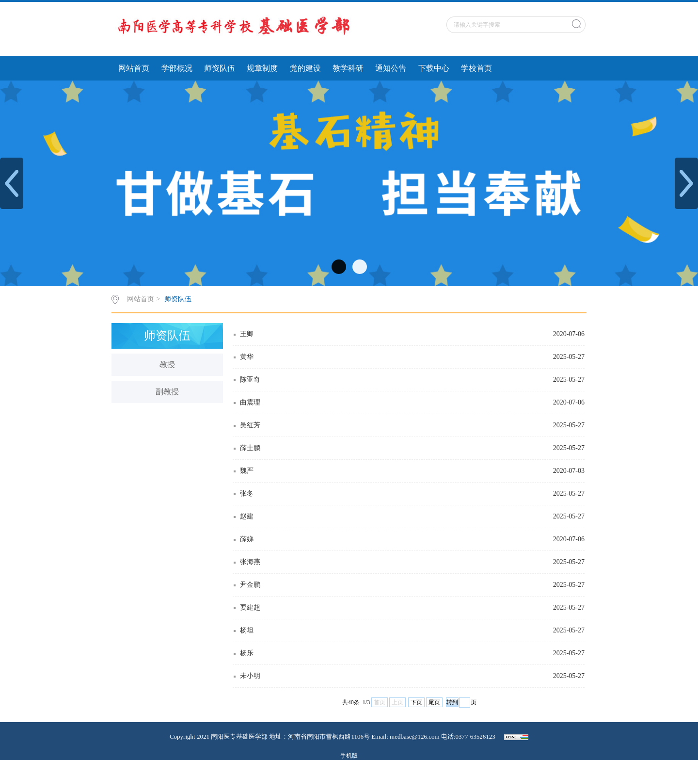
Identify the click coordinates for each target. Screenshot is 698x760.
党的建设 (305, 68)
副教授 (167, 392)
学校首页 (476, 68)
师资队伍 (219, 68)
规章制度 (262, 68)
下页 (416, 702)
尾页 (434, 702)
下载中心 (433, 68)
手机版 (349, 755)
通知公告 (390, 68)
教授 (167, 364)
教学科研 (348, 68)
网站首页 (133, 68)
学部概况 (176, 68)
